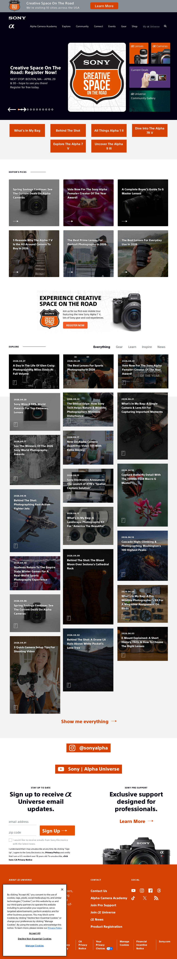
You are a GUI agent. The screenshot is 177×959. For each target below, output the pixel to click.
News (97, 919)
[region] (35, 920)
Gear (123, 26)
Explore (66, 26)
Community (82, 26)
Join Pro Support (103, 905)
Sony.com (164, 941)
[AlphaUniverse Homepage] (12, 26)
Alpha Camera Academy (43, 26)
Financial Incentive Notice (141, 945)
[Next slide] (22, 109)
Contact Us (99, 891)
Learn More (104, 6)
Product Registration (106, 926)
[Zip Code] (22, 832)
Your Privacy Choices (104, 945)
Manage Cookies (35, 945)
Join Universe (103, 912)
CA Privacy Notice (23, 859)
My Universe (151, 26)
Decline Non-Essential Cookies (34, 938)
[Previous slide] (12, 109)
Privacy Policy (52, 852)
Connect (98, 26)
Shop (134, 26)
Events (112, 26)
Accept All (34, 933)
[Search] (165, 26)
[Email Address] (22, 821)
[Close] (62, 889)
